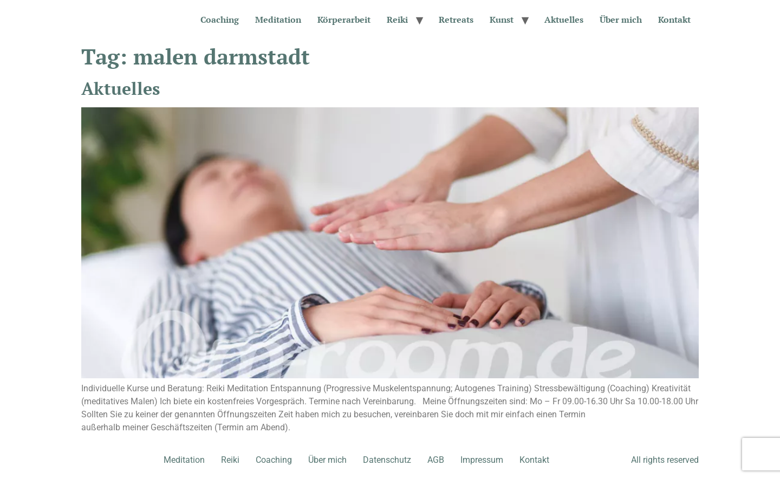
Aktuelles (563, 19)
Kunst (502, 19)
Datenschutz (387, 460)
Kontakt (674, 19)
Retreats (456, 19)
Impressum (481, 460)
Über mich (621, 19)
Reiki (397, 19)
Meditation (278, 19)
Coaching (219, 19)
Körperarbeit (343, 19)
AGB (435, 460)
